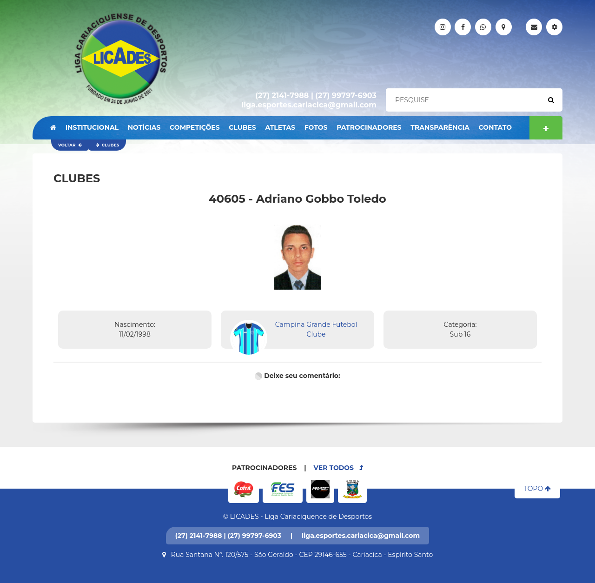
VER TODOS (338, 468)
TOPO (537, 488)
